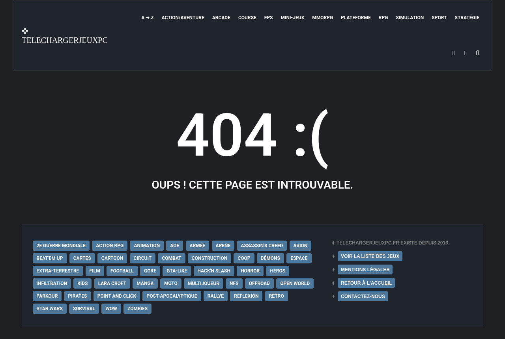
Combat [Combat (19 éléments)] (171, 258)
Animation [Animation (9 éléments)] (147, 245)
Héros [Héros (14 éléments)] (277, 271)
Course (247, 17)
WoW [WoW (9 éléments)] (111, 308)
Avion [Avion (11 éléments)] (301, 245)
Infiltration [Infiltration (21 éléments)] (52, 283)
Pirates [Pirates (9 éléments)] (77, 296)
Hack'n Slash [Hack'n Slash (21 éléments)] (214, 271)
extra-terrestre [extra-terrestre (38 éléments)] (58, 271)
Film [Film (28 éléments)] (95, 271)
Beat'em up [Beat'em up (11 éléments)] (50, 258)
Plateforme (356, 17)
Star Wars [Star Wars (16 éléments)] (50, 308)
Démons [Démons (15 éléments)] (270, 258)
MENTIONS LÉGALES (365, 269)
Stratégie (467, 17)
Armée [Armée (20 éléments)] (198, 245)
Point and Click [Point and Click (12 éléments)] (117, 296)
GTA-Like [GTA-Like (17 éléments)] (176, 271)
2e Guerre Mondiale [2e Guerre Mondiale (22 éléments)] (61, 245)
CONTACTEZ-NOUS (363, 296)
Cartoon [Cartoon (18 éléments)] (112, 258)
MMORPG (322, 17)
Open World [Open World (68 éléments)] (295, 283)
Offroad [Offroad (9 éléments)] (259, 283)
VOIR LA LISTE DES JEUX (370, 256)
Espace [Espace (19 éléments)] (298, 258)
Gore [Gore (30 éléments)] (150, 271)
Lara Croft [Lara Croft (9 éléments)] (112, 283)
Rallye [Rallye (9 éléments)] (216, 296)
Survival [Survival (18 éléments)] (84, 308)
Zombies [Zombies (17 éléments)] (137, 308)
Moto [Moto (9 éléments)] (171, 283)
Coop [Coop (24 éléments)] (244, 258)
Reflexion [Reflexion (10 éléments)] (246, 296)
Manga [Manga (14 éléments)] (145, 283)
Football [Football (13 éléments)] (122, 271)
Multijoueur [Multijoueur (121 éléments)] (203, 283)
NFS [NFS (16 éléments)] (234, 283)
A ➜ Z (147, 17)
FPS (268, 17)
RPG (383, 17)
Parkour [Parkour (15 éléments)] (47, 296)
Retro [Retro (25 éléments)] (276, 296)
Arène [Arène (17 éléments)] (223, 245)
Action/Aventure (183, 17)
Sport (439, 17)
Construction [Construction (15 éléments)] (209, 258)
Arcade (221, 17)
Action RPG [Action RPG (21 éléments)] (109, 245)
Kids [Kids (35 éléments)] (82, 283)
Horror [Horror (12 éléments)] (250, 271)
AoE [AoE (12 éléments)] (174, 245)
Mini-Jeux (293, 17)
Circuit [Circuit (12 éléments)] (143, 258)
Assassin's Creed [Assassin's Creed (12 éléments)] (262, 245)
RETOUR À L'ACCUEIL (366, 283)
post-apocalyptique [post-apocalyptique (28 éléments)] (171, 296)
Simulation (410, 17)
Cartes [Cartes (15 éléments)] (82, 258)
